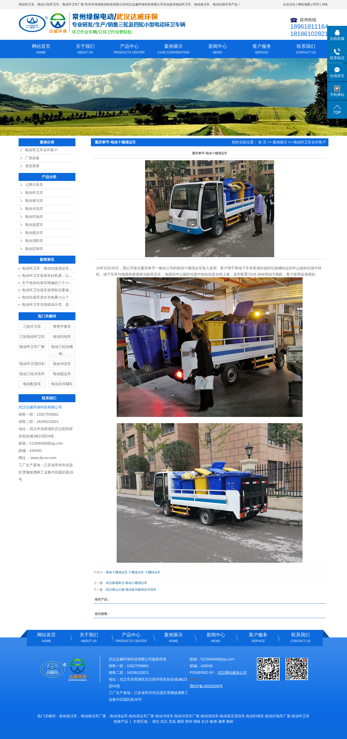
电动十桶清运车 (117, 572)
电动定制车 (34, 249)
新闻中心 (217, 50)
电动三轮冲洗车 (32, 374)
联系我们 (305, 50)
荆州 (188, 721)
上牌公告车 (34, 185)
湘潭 (221, 721)
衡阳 (229, 721)
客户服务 (261, 50)
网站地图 (304, 4)
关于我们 (85, 50)
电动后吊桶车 (62, 384)
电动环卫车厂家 (73, 4)
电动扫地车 (34, 217)
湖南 (196, 721)
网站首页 (40, 50)
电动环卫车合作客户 (41, 150)
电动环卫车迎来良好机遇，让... (47, 275)
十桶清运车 (136, 572)
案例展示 (173, 50)
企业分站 (289, 4)
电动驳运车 (62, 374)
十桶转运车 (152, 572)
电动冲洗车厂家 (187, 716)
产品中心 (129, 50)
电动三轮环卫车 (48, 4)
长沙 (205, 721)
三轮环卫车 (32, 326)
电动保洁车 (34, 201)
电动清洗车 (210, 716)
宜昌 (172, 721)
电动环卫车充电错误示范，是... (47, 304)
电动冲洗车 (34, 209)
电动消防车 (34, 241)
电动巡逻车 (34, 225)
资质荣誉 (32, 166)
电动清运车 (119, 716)
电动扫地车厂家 (277, 716)
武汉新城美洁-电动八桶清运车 (126, 583)
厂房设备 (32, 158)
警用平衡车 (62, 326)
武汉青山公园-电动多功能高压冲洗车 (131, 589)
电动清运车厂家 (141, 716)
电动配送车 (32, 384)
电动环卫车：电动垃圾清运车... (47, 268)
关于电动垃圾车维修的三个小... (47, 283)
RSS (316, 4)
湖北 (155, 721)
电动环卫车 (26, 4)
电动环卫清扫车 (32, 364)
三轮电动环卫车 (32, 336)
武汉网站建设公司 (232, 673)
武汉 (164, 721)
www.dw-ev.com (43, 458)
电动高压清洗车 (232, 716)
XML (325, 4)
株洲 (213, 721)
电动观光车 (34, 233)
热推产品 (121, 721)
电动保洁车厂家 (93, 716)
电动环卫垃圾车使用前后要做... (47, 290)
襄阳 (180, 721)
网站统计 (197, 679)
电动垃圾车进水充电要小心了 (45, 297)
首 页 (262, 142)
